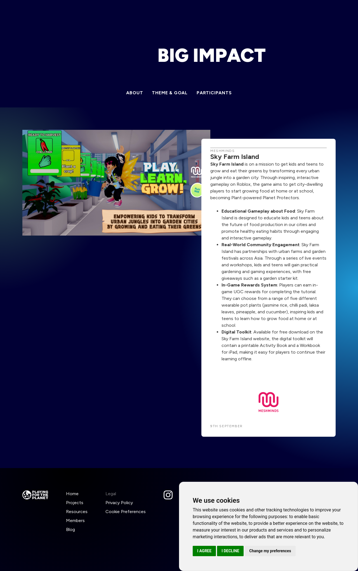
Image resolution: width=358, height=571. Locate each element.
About (134, 92)
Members (75, 520)
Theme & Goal (170, 92)
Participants (214, 92)
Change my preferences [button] (270, 551)
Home (72, 493)
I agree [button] (204, 551)
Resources (77, 511)
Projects (74, 502)
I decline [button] (230, 551)
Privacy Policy (119, 502)
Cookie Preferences (125, 511)
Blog (70, 529)
